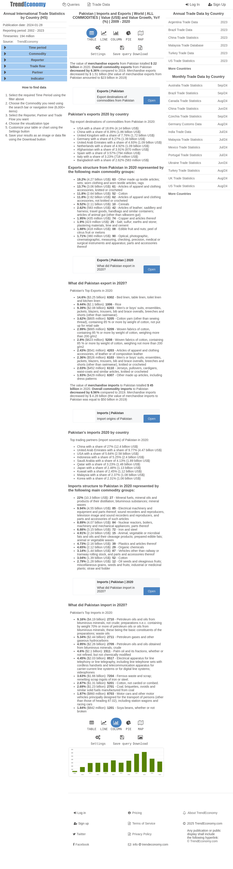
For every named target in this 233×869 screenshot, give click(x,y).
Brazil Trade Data (197, 30)
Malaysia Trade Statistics (197, 139)
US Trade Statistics (197, 61)
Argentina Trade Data (197, 22)
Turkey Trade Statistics (197, 170)
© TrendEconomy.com (202, 844)
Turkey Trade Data (197, 53)
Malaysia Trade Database (197, 45)
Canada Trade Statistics (197, 101)
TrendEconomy (27, 41)
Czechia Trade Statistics (197, 116)
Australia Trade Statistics (197, 85)
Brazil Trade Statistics (197, 93)
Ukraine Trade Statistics (197, 163)
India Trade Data (197, 132)
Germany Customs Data (197, 124)
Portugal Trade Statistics (197, 155)
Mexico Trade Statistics (197, 147)
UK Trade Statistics (197, 178)
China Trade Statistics (197, 37)
